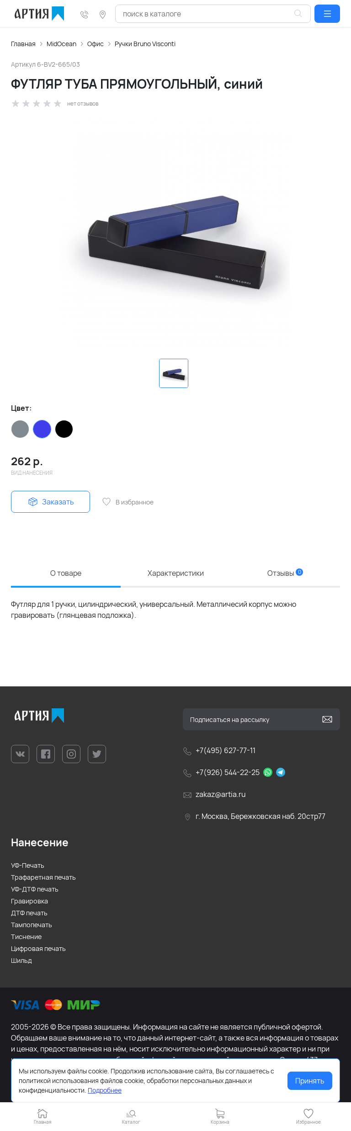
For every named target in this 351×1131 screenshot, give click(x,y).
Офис (95, 43)
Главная (23, 43)
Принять (309, 1081)
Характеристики (176, 573)
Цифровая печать (38, 948)
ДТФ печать (29, 912)
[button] (327, 14)
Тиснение (26, 936)
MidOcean (61, 43)
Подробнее (105, 1090)
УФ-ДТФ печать (34, 889)
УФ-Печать (27, 865)
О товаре (65, 573)
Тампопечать (31, 924)
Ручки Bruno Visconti (145, 43)
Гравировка (29, 901)
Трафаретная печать (43, 877)
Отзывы (285, 573)
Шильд (21, 960)
